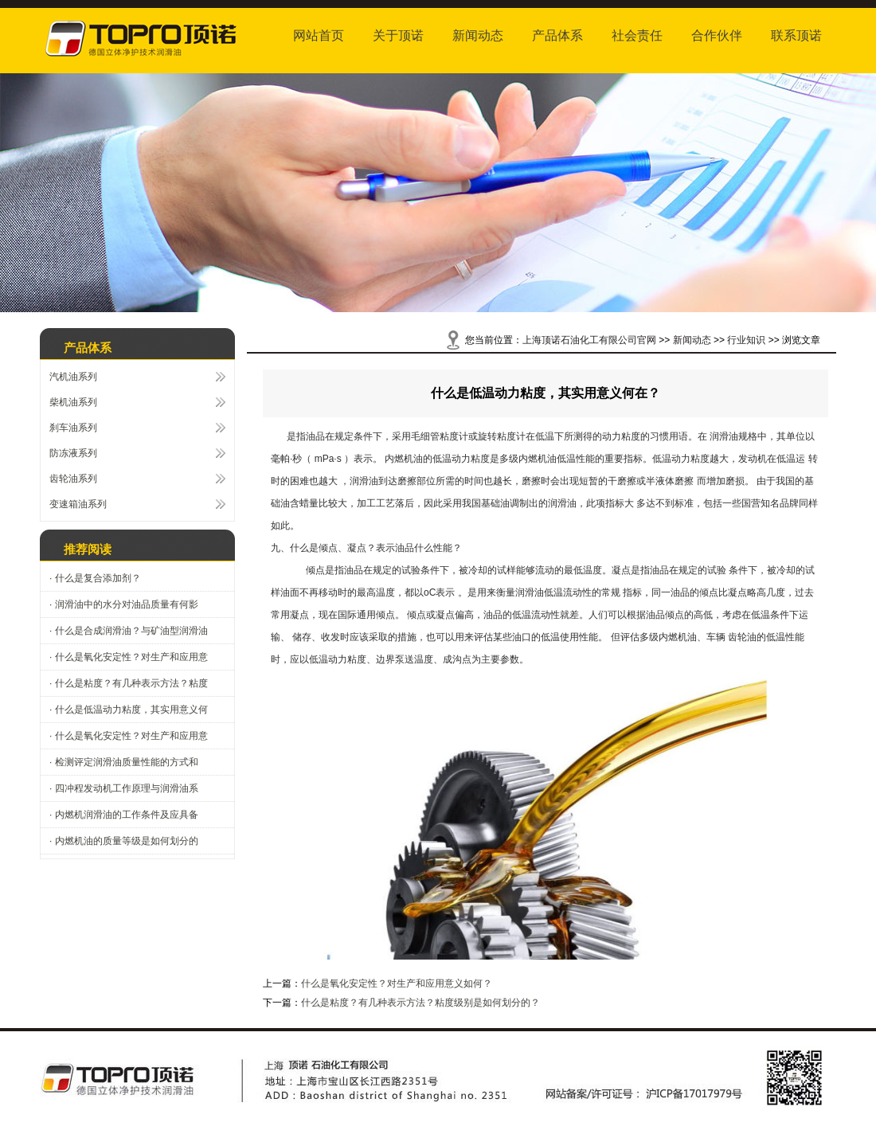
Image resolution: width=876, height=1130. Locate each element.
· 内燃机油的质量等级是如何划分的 (123, 841)
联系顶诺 (796, 35)
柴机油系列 (73, 402)
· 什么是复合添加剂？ (95, 578)
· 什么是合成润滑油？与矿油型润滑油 (128, 630)
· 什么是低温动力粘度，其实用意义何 (128, 709)
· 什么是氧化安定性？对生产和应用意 (128, 657)
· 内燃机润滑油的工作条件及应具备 (123, 814)
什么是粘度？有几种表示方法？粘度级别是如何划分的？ (420, 1002)
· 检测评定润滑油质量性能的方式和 (123, 762)
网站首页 (318, 35)
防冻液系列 (73, 453)
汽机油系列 (73, 376)
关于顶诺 (398, 35)
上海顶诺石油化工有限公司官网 (589, 340)
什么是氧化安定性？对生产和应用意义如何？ (396, 983)
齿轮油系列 (73, 478)
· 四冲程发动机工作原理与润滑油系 (123, 788)
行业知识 (746, 340)
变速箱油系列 (78, 504)
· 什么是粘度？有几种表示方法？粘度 (128, 683)
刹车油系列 (73, 427)
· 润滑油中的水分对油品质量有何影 (123, 604)
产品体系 (557, 35)
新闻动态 (477, 35)
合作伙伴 (716, 35)
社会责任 (637, 35)
